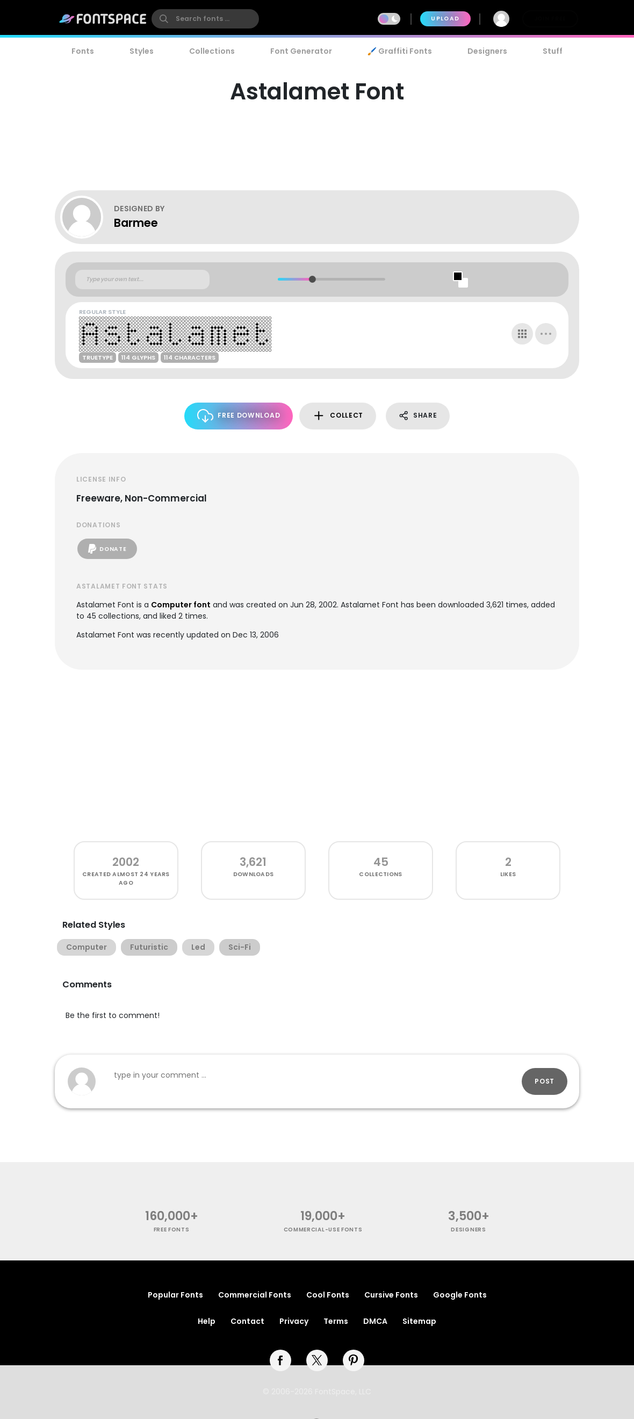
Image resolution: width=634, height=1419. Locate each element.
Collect (337, 415)
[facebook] (280, 1360)
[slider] (311, 279)
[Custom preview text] (142, 279)
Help (206, 1321)
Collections (212, 51)
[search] (205, 18)
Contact (247, 1321)
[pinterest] (353, 1360)
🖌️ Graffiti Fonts (400, 51)
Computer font (181, 604)
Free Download (238, 415)
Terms (335, 1321)
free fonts (172, 1230)
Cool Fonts (327, 1294)
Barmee (136, 223)
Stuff (553, 51)
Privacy (293, 1321)
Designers (487, 51)
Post (544, 1081)
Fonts (82, 51)
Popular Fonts (175, 1294)
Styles (141, 51)
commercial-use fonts (323, 1230)
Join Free (550, 19)
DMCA (375, 1321)
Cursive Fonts (391, 1294)
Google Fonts (460, 1294)
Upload (445, 19)
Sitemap (419, 1321)
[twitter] (317, 1360)
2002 (125, 862)
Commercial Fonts (254, 1294)
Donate (107, 549)
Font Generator (301, 51)
